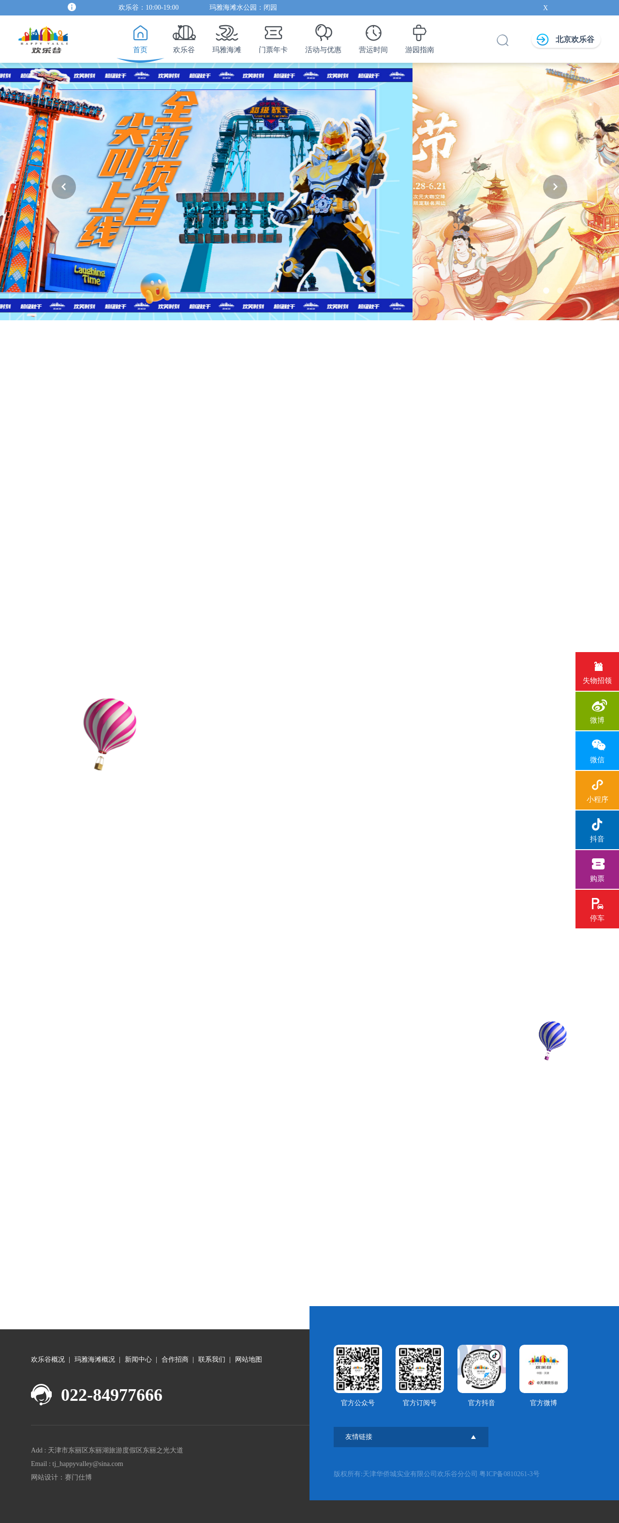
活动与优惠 (323, 36)
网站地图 (248, 1359)
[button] (64, 187)
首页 (140, 36)
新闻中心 (138, 1359)
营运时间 (373, 36)
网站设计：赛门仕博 (61, 1477)
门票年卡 (273, 36)
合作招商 (175, 1359)
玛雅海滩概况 (94, 1359)
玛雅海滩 (226, 36)
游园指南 (419, 36)
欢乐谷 (184, 36)
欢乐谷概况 (48, 1359)
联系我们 (211, 1359)
